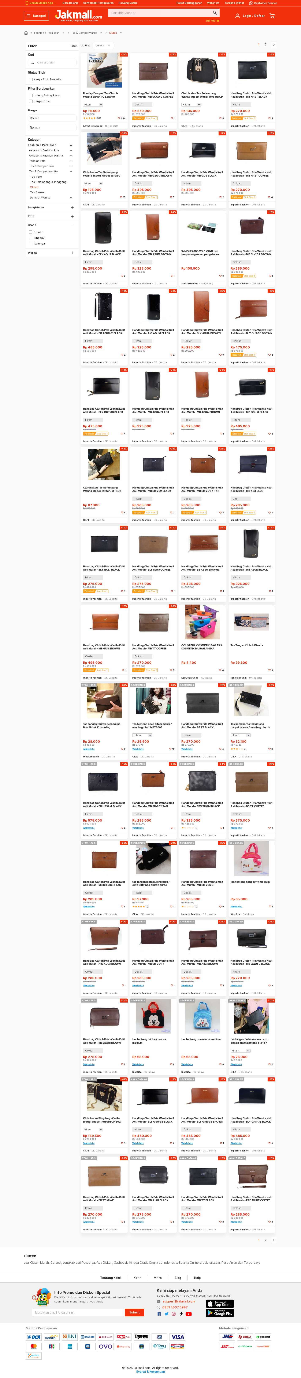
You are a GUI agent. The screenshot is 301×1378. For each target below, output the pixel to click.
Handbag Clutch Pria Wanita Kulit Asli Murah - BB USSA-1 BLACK (104, 804)
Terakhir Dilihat (234, 2)
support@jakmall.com (179, 1301)
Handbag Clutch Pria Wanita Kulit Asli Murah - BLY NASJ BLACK (104, 568)
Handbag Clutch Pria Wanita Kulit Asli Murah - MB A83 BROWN (202, 962)
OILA (135, 756)
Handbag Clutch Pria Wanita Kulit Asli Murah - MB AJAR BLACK (153, 1199)
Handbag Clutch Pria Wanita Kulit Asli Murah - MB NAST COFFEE (251, 174)
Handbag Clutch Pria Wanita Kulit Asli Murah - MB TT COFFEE (153, 647)
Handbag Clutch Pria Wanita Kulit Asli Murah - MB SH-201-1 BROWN (153, 962)
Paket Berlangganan (189, 2)
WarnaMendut (189, 283)
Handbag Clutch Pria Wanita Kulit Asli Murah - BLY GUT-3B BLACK (104, 410)
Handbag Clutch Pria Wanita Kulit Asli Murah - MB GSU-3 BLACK (251, 410)
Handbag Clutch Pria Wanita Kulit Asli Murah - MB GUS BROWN (104, 647)
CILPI (184, 125)
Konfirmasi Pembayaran (98, 2)
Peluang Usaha (128, 2)
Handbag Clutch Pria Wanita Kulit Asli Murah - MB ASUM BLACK (251, 568)
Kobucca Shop (189, 677)
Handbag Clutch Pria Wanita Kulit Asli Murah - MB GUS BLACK (202, 174)
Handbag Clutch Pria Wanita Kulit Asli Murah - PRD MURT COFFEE (251, 1199)
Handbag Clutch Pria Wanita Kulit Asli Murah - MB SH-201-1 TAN (202, 489)
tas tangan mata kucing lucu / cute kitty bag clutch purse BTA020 (151, 883)
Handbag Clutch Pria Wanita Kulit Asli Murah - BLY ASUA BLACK (104, 253)
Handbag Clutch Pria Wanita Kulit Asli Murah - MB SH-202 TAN (153, 804)
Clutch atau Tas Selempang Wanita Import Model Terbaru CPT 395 (101, 174)
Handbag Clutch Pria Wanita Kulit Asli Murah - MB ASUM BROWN (153, 253)
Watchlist (213, 2)
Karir (137, 1277)
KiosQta (235, 914)
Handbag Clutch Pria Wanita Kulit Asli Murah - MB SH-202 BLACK (153, 489)
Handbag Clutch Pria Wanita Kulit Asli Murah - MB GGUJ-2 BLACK (251, 962)
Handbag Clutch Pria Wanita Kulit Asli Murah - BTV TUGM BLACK (202, 804)
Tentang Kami (110, 1277)
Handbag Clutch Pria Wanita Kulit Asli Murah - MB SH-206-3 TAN (104, 883)
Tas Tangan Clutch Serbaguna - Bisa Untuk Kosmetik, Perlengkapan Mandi (102, 725)
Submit (134, 1312)
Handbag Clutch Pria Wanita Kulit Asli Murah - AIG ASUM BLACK (153, 331)
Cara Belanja (70, 2)
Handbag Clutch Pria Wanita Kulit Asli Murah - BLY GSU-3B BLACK (153, 1120)
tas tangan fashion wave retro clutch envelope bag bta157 (249, 1041)
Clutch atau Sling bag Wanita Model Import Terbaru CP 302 (102, 1120)
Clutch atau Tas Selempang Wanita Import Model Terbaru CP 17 (202, 95)
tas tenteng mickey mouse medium (149, 1041)
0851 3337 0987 (175, 1307)
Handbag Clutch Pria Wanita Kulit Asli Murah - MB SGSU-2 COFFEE (153, 95)
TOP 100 (212, 20)
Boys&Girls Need (93, 125)
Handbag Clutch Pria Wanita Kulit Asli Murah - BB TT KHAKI (104, 1199)
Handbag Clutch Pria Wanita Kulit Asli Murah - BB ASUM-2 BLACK (104, 331)
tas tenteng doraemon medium (201, 1039)
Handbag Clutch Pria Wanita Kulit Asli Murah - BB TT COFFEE (251, 804)
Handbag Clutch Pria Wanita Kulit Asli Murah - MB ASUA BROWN (202, 410)
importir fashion (141, 125)
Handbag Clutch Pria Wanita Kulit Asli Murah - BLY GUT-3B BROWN (251, 331)
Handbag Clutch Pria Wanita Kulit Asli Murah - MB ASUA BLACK (153, 410)
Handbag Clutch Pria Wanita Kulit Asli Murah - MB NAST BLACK (251, 95)
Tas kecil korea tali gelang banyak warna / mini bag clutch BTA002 (250, 725)
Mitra (158, 1277)
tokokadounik (238, 677)
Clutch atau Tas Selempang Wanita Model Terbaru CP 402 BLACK (102, 489)
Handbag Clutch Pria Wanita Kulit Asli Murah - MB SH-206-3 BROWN (202, 883)
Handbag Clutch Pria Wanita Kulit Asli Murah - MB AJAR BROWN (104, 1041)
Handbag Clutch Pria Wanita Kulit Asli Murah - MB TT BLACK (202, 1199)
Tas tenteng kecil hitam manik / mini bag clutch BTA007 (152, 725)
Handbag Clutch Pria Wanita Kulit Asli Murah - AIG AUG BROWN (104, 962)
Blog (178, 1277)
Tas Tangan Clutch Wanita (247, 645)
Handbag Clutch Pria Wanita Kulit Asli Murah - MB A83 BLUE (251, 489)
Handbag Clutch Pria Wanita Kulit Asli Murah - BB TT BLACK (202, 725)
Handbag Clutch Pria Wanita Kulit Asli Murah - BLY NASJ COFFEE (153, 568)
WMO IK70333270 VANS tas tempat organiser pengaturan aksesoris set (200, 253)
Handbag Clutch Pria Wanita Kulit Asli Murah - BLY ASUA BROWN (202, 331)
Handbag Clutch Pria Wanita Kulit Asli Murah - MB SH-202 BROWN (251, 253)
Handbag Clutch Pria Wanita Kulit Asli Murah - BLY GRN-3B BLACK (251, 1120)
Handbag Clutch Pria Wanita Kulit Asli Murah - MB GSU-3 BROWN (153, 174)
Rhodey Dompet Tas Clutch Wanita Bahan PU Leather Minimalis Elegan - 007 (100, 95)
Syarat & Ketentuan (150, 1371)
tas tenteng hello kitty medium (250, 881)
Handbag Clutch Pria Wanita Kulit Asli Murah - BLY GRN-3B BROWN (202, 1120)
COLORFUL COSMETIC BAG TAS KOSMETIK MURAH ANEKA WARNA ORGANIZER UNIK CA (201, 647)
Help (197, 1277)
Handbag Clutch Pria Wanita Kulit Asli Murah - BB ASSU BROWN (202, 568)
